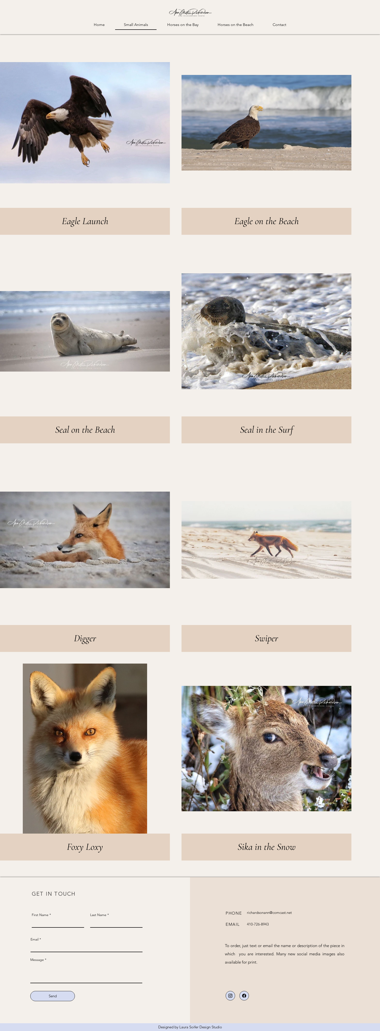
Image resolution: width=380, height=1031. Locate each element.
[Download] (230, 995)
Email (35, 939)
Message (37, 959)
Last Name (98, 915)
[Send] (52, 996)
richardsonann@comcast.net (269, 912)
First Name (40, 915)
